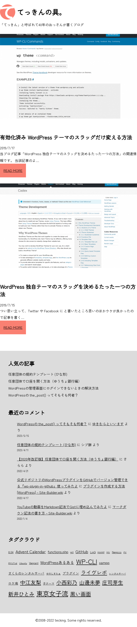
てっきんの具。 (41, 12)
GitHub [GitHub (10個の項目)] (81, 551)
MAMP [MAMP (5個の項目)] (101, 552)
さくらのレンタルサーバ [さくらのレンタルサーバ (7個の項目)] (26, 573)
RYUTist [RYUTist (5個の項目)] (12, 563)
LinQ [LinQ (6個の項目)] (93, 552)
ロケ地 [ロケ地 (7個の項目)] (13, 583)
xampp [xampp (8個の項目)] (104, 562)
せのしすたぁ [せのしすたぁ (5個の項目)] (53, 573)
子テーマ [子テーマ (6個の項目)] (48, 583)
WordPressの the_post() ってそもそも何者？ (52, 423)
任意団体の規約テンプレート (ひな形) (46, 444)
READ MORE (12, 170)
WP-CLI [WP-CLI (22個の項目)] (86, 561)
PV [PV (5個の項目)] (125, 552)
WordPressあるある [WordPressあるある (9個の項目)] (57, 562)
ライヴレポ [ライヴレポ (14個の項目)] (94, 572)
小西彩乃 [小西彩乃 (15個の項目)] (66, 582)
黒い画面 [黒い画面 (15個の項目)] (80, 594)
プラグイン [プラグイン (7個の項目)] (71, 573)
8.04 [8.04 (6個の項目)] (11, 552)
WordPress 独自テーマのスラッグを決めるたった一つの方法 (68, 290)
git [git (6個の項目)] (72, 552)
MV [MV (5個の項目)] (108, 552)
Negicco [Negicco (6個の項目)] (117, 552)
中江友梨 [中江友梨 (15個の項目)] (30, 582)
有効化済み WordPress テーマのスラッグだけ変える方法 (66, 137)
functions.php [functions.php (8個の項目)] (58, 551)
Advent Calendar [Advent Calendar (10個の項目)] (30, 551)
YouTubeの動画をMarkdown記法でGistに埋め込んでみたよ (62, 506)
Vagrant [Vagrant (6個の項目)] (33, 563)
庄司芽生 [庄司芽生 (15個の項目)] (112, 582)
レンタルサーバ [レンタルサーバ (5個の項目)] (117, 573)
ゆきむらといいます (108, 423)
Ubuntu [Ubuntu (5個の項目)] (23, 563)
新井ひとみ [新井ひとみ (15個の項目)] (21, 594)
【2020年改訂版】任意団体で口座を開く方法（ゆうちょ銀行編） (67, 459)
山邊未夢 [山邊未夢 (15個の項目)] (89, 582)
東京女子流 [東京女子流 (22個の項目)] (52, 593)
